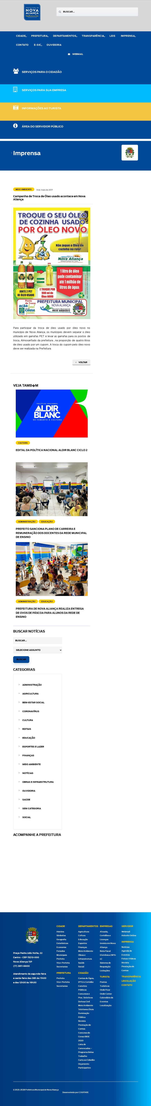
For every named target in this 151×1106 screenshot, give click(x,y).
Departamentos (64, 36)
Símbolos (61, 935)
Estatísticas (62, 943)
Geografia (61, 939)
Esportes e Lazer (33, 747)
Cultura (27, 720)
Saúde (26, 800)
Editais (26, 729)
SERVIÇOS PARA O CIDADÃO (42, 72)
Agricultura (30, 694)
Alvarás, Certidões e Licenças (105, 935)
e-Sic (37, 45)
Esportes (82, 943)
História (60, 932)
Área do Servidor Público (42, 126)
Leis (112, 36)
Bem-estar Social (33, 703)
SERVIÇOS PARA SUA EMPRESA (44, 90)
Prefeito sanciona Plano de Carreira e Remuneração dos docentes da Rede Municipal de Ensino (51, 533)
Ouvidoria (54, 45)
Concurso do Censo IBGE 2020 (84, 1037)
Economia (61, 947)
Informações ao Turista (41, 108)
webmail (75, 54)
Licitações (105, 971)
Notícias (27, 773)
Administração (32, 685)
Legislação (129, 981)
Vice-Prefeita (63, 963)
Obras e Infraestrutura (38, 782)
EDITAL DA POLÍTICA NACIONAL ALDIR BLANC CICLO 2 (51, 450)
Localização (105, 1005)
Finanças (28, 756)
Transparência (93, 36)
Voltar (81, 362)
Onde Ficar (105, 990)
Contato (22, 45)
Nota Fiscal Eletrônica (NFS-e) (108, 955)
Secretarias (62, 967)
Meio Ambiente (31, 764)
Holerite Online (129, 935)
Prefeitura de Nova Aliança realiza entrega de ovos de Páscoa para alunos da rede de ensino (50, 613)
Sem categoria (31, 809)
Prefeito (60, 959)
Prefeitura (39, 36)
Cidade (21, 36)
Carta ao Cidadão (86, 1060)
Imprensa (128, 36)
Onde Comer (106, 994)
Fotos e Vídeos (129, 959)
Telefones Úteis (86, 1009)
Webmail (126, 932)
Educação (28, 738)
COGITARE (84, 1092)
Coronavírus (30, 711)
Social (26, 817)
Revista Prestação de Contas (84, 1025)
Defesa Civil (84, 1002)
